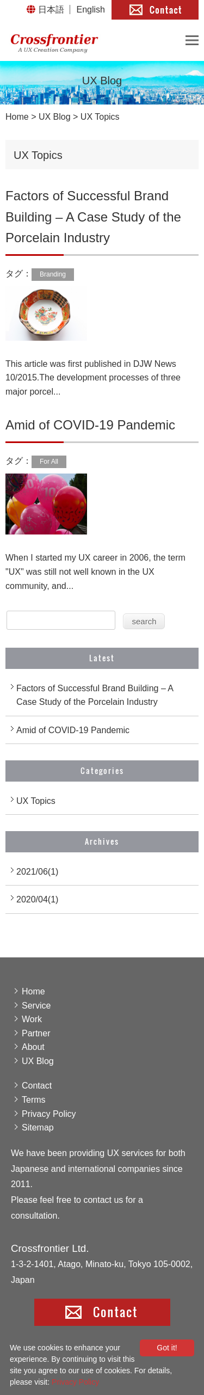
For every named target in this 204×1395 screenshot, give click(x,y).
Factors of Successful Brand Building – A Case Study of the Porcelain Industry (93, 216)
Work (32, 1019)
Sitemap (38, 1127)
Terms (34, 1099)
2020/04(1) (37, 899)
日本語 (51, 9)
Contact (37, 1085)
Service (36, 1005)
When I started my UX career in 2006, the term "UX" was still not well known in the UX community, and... (95, 571)
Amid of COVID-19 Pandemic (90, 424)
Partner (36, 1033)
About (33, 1047)
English (91, 9)
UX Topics (35, 801)
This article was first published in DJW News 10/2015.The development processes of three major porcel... (93, 377)
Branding (53, 274)
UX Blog (55, 116)
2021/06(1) (37, 871)
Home (17, 116)
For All (49, 461)
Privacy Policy (49, 1114)
